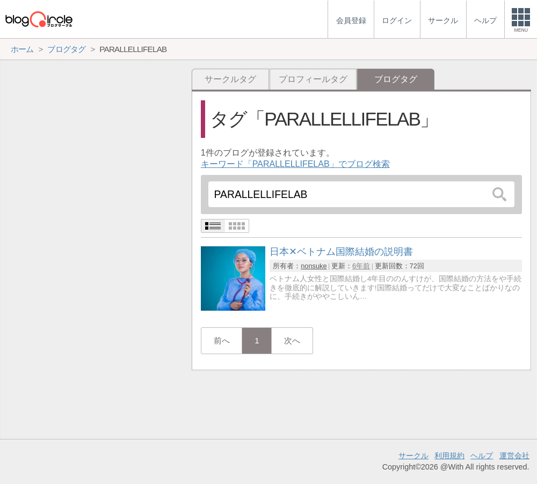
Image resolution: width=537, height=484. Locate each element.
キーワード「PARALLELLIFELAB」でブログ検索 (295, 163)
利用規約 (449, 455)
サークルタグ (230, 79)
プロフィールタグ (313, 79)
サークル (413, 455)
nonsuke (313, 266)
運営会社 (514, 455)
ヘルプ (481, 455)
